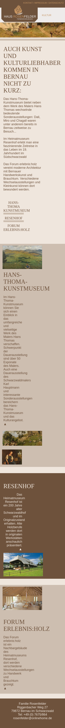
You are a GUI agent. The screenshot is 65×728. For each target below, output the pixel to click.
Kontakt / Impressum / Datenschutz (43, 3)
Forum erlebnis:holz (16, 228)
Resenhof (13, 218)
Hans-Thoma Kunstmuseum (16, 206)
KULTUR (46, 15)
